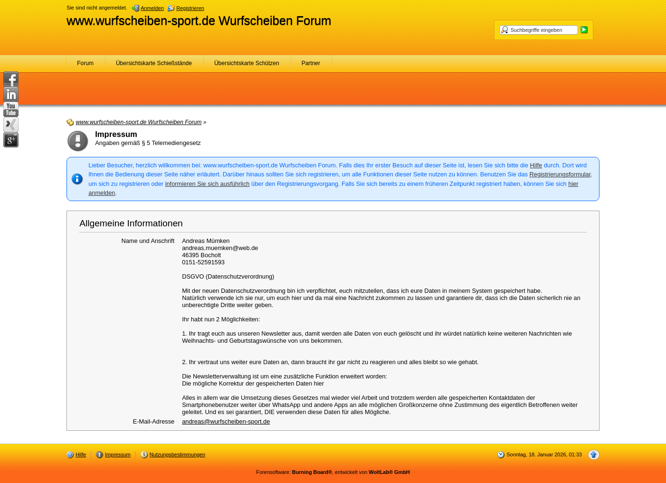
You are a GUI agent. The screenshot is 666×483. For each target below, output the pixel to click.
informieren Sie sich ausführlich (207, 183)
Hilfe (536, 165)
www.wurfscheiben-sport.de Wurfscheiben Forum (199, 20)
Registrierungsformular (560, 174)
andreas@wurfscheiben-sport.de (226, 421)
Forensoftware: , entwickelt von (332, 472)
